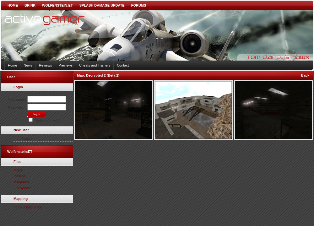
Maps (18, 170)
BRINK (29, 5)
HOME (13, 5)
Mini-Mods (22, 182)
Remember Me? (44, 120)
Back (305, 75)
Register (27, 138)
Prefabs (19, 176)
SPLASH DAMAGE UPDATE (102, 5)
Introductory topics (28, 207)
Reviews (45, 65)
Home (12, 65)
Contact (123, 65)
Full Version (22, 188)
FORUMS (138, 5)
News (28, 65)
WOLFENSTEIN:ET (57, 5)
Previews (65, 65)
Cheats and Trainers (94, 65)
